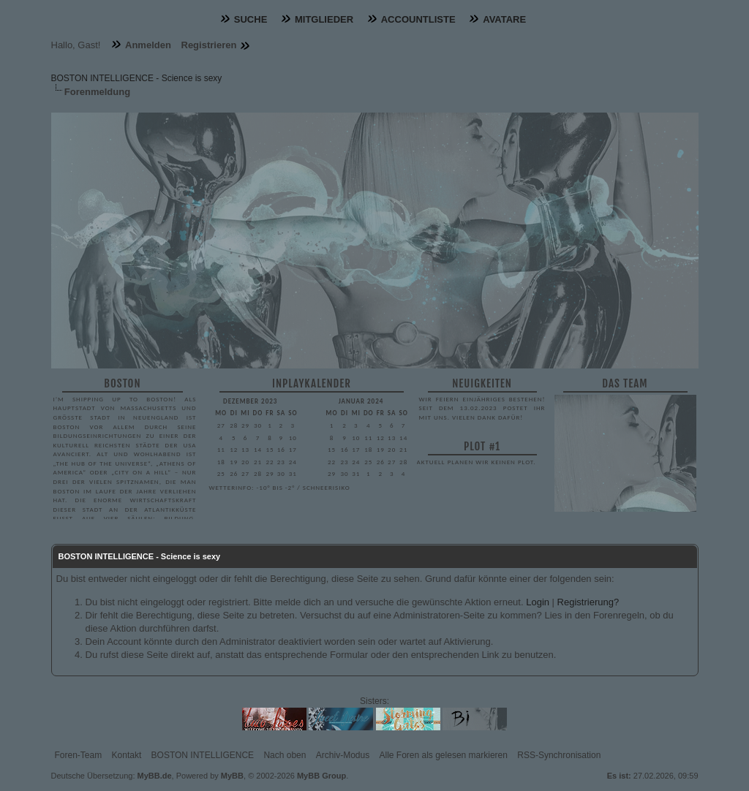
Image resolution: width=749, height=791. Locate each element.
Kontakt (127, 755)
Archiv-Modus (342, 755)
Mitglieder (324, 19)
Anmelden (148, 44)
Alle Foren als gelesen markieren (444, 755)
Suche (251, 19)
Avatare (504, 19)
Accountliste (418, 19)
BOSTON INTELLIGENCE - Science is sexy (136, 78)
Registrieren (209, 44)
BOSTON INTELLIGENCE (202, 755)
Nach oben (284, 755)
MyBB (232, 775)
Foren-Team (78, 755)
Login (537, 602)
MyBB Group (321, 775)
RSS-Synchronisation (559, 755)
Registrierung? (588, 602)
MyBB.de (155, 775)
